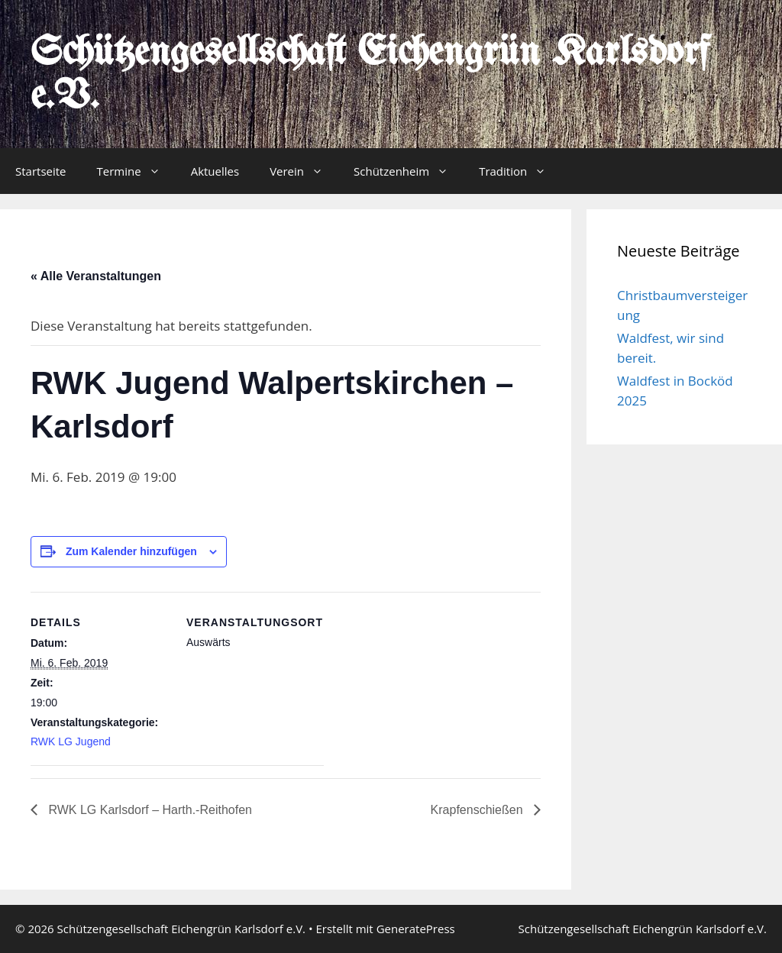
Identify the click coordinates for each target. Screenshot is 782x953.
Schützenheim (409, 171)
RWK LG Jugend (71, 741)
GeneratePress (415, 928)
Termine (136, 171)
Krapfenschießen (478, 809)
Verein (304, 171)
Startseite (40, 171)
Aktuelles (215, 171)
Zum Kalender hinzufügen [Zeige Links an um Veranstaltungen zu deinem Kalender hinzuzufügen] (131, 551)
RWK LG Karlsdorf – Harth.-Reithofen (148, 809)
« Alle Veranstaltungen (96, 276)
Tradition (520, 171)
